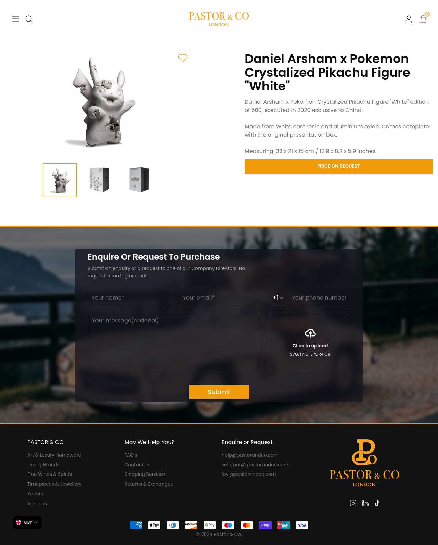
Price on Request (338, 166)
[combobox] (27, 522)
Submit (219, 392)
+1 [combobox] (279, 298)
